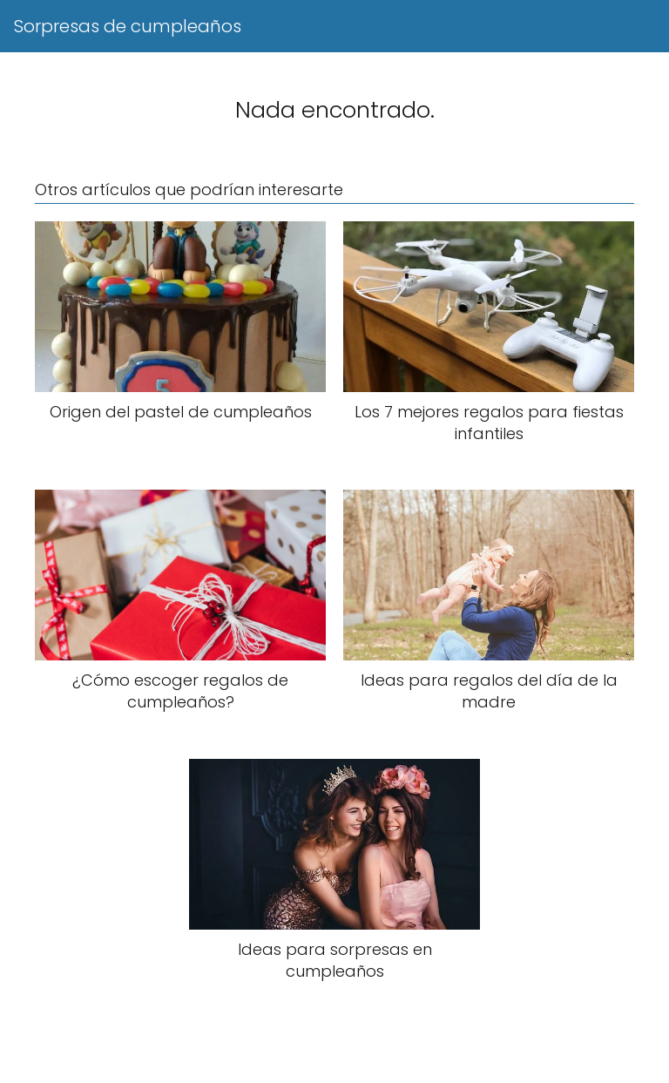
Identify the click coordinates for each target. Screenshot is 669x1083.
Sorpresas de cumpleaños (127, 26)
